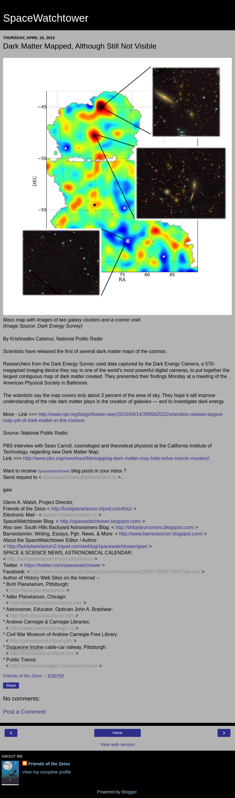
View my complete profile (46, 772)
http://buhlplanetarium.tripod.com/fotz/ (91, 508)
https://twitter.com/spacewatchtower (62, 565)
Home (117, 733)
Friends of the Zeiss (49, 763)
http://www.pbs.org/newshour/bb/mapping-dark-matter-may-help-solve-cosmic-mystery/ (116, 458)
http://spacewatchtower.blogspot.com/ (100, 521)
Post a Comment (24, 711)
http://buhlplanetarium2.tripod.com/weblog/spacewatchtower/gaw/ (77, 546)
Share (11, 685)
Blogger (129, 791)
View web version (117, 744)
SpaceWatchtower (45, 18)
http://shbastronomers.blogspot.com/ (154, 527)
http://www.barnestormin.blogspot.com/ (161, 533)
